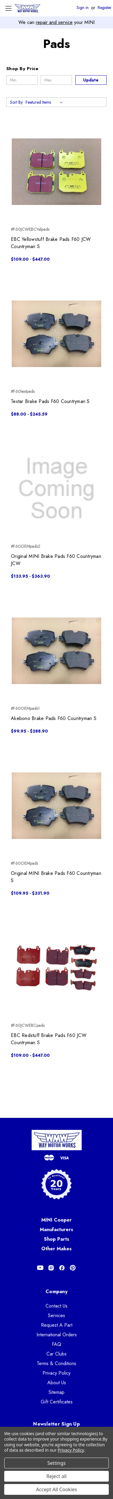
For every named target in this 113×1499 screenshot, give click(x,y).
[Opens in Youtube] (40, 1268)
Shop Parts (56, 1239)
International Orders (56, 1334)
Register (104, 7)
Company (56, 1291)
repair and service (54, 22)
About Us (56, 1382)
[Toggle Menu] (8, 8)
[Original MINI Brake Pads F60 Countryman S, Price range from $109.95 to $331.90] (56, 805)
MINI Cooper (56, 1219)
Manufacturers (56, 1229)
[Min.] (22, 80)
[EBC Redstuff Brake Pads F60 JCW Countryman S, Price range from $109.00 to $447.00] (56, 967)
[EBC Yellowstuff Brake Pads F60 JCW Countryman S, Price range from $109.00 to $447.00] (56, 171)
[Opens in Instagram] (51, 1268)
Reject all (56, 1476)
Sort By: (17, 102)
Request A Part (56, 1325)
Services (56, 1315)
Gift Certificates (57, 1401)
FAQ (56, 1344)
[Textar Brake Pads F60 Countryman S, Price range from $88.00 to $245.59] (56, 333)
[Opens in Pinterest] (73, 1268)
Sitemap (56, 1392)
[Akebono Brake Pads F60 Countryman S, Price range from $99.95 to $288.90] (56, 650)
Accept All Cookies (56, 1489)
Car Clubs (56, 1353)
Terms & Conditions (56, 1363)
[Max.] (56, 80)
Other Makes (56, 1248)
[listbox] (45, 102)
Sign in (83, 7)
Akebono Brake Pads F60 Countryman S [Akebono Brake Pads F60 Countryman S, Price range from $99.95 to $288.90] (53, 718)
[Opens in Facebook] (62, 1268)
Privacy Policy (56, 1373)
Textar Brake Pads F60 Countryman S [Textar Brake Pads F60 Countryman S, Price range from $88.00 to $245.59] (50, 401)
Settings (56, 1463)
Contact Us (56, 1305)
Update (91, 80)
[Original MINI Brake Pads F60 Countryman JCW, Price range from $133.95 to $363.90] (56, 488)
